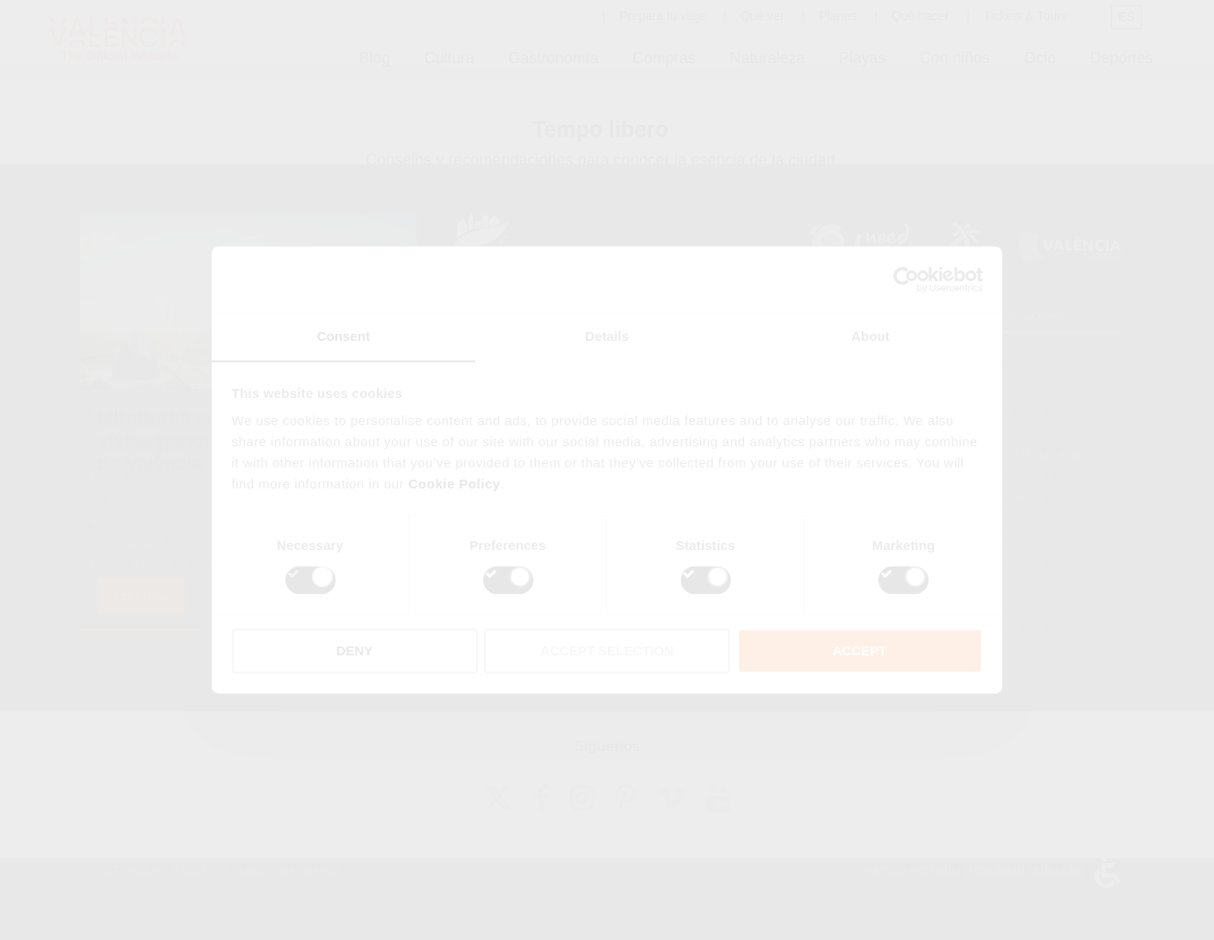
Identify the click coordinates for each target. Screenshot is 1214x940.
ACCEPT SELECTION (607, 651)
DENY (354, 651)
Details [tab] (607, 336)
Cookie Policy (454, 484)
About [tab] (870, 336)
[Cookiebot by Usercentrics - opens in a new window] (906, 278)
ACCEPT (860, 651)
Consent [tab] (344, 336)
